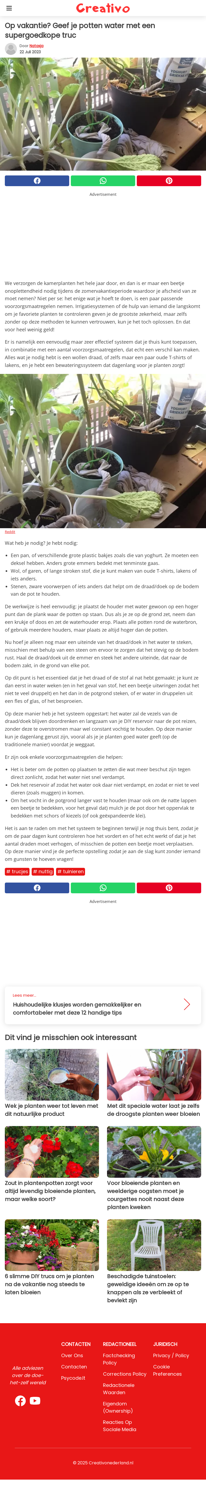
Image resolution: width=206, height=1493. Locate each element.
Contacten (74, 1366)
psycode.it (73, 1378)
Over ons (72, 1355)
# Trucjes (17, 871)
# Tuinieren (70, 871)
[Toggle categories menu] (9, 8)
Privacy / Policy (171, 1355)
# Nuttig (43, 871)
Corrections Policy (124, 1374)
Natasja (36, 45)
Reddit (10, 531)
